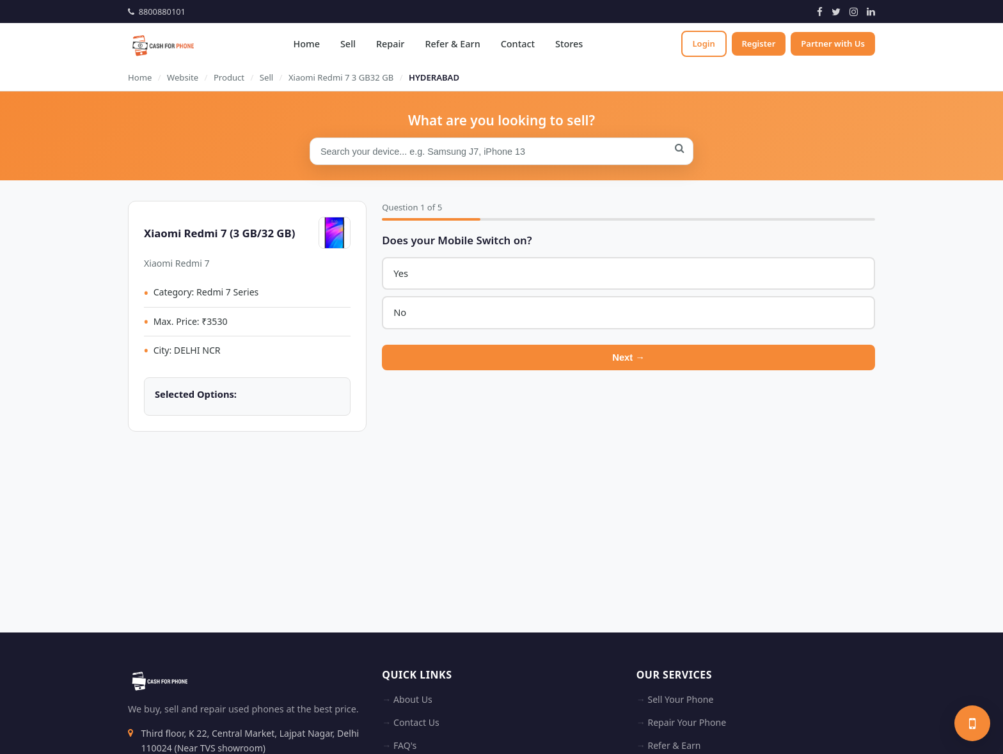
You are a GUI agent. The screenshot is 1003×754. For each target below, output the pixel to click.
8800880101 (157, 11)
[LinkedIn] (871, 11)
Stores (568, 44)
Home (306, 44)
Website (182, 77)
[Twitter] (836, 11)
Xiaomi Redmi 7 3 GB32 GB (340, 77)
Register (758, 43)
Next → (628, 357)
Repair (389, 44)
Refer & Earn (452, 44)
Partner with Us (833, 43)
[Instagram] (853, 11)
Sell (347, 44)
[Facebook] (820, 11)
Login (703, 43)
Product (229, 77)
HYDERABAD (434, 77)
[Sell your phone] (972, 723)
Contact (517, 44)
